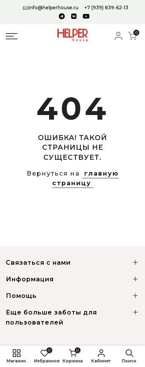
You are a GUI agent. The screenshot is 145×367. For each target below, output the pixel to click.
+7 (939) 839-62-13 (106, 7)
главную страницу (85, 178)
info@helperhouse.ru (53, 7)
